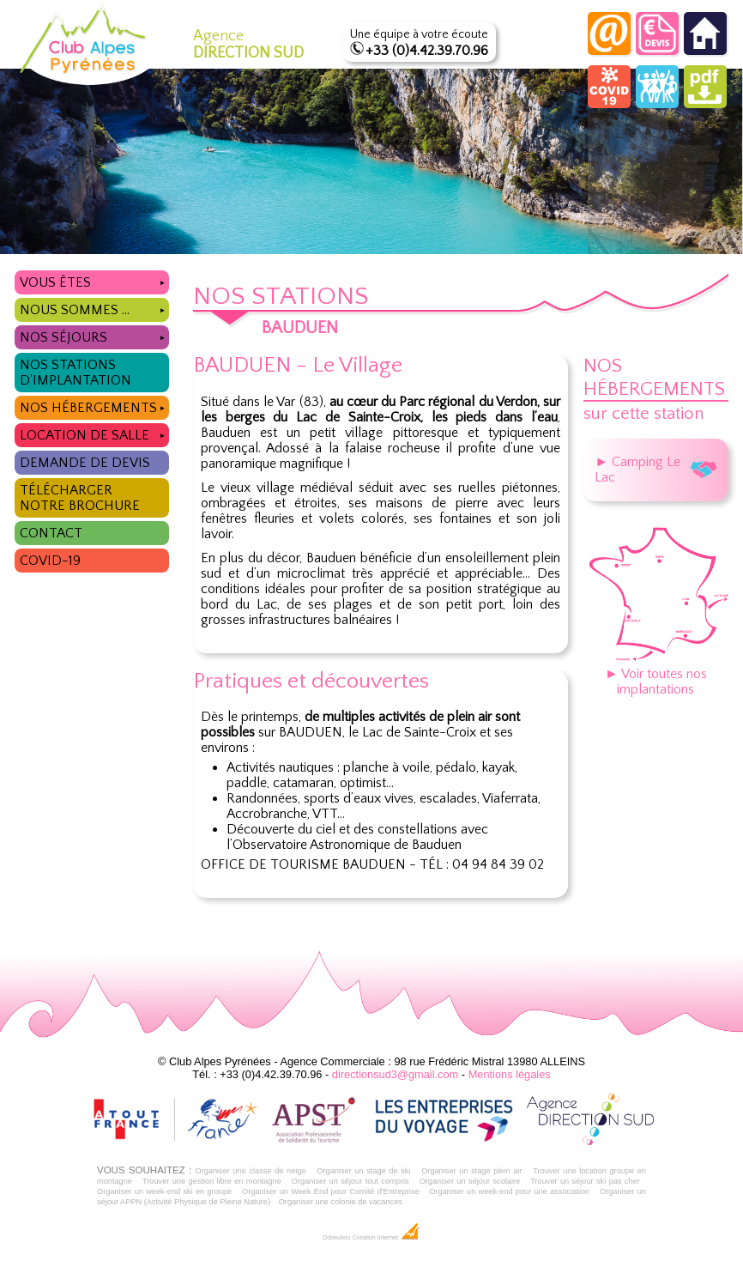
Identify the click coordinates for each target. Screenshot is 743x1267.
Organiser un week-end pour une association (509, 1191)
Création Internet (386, 1237)
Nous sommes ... (94, 308)
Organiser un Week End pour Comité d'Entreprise (331, 1191)
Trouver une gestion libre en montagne (211, 1181)
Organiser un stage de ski (363, 1171)
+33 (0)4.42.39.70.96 (426, 50)
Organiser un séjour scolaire (470, 1181)
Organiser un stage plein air (471, 1171)
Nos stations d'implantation (75, 372)
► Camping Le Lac (655, 469)
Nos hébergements (94, 405)
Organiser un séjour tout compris (350, 1181)
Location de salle (94, 433)
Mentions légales (509, 1074)
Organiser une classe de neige (250, 1171)
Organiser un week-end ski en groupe (164, 1191)
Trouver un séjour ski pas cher (585, 1181)
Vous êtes (94, 280)
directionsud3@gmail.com (395, 1074)
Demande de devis (85, 462)
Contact (51, 533)
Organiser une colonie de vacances (340, 1201)
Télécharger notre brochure (80, 497)
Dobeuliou (336, 1237)
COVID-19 (50, 560)
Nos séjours (94, 335)
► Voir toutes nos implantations (655, 674)
